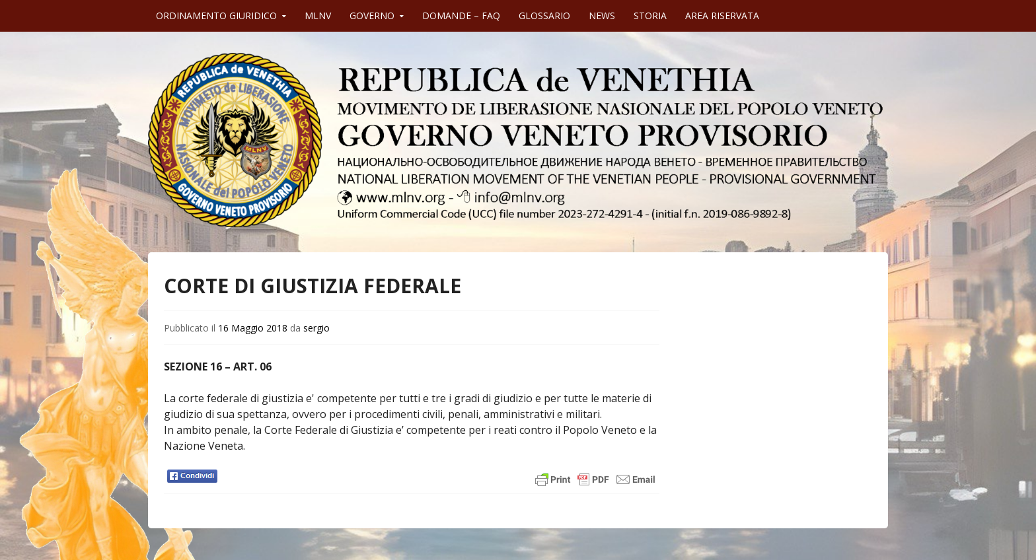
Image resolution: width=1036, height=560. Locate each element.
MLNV (318, 15)
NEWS (602, 15)
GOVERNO (372, 15)
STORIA (650, 15)
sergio (316, 328)
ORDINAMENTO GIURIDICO (216, 15)
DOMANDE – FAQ (461, 15)
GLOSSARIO (544, 15)
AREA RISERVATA (722, 15)
